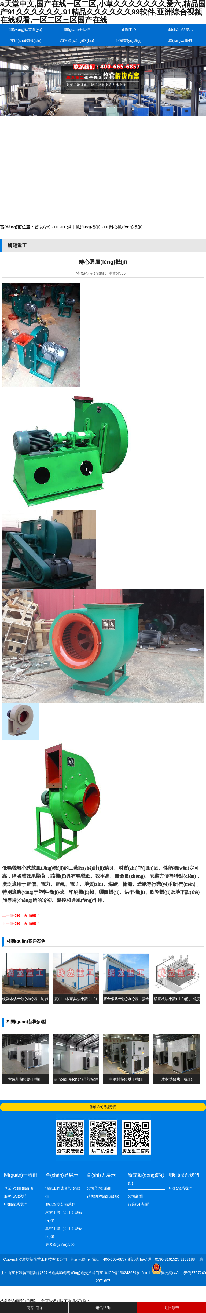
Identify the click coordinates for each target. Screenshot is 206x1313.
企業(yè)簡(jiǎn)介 (19, 1188)
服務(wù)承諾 (15, 1196)
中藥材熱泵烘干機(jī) (126, 1079)
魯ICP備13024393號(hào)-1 (128, 1273)
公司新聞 (135, 1196)
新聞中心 (128, 29)
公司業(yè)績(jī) (128, 40)
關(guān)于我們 (77, 29)
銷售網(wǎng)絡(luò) (77, 40)
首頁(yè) (43, 227)
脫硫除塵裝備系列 (60, 1204)
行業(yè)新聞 (138, 1204)
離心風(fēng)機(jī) (125, 227)
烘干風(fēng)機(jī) (83, 227)
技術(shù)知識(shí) (25, 40)
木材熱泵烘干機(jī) (176, 1079)
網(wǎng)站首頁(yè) (25, 29)
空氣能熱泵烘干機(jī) (25, 1079)
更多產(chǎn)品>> (60, 1244)
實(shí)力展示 (101, 1175)
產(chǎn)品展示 (180, 29)
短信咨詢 (103, 1307)
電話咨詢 (34, 1307)
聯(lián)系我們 (180, 40)
